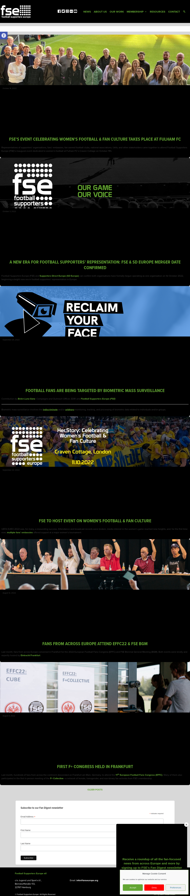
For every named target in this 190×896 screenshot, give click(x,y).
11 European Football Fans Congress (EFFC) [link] (139, 775)
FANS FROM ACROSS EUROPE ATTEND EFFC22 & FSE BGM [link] (95, 644)
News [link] (87, 11)
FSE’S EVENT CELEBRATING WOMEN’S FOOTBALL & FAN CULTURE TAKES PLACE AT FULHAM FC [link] (95, 139)
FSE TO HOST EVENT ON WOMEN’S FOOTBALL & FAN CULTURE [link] (95, 521)
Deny (154, 887)
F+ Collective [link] (56, 778)
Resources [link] (157, 11)
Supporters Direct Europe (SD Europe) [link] (59, 275)
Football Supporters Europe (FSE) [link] (98, 398)
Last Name (25, 843)
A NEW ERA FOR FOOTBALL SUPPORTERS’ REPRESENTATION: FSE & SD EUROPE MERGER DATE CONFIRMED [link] (95, 265)
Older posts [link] (95, 789)
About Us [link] (100, 11)
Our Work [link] (117, 11)
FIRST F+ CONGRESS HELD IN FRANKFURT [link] (95, 767)
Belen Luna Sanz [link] (26, 398)
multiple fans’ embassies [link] (20, 532)
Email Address (28, 816)
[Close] (186, 824)
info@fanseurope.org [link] (87, 880)
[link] (4, 35)
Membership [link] (137, 11)
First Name (25, 830)
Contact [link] (174, 11)
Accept (133, 887)
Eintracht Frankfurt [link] (30, 655)
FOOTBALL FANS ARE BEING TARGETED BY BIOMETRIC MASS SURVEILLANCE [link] (95, 391)
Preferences (175, 887)
